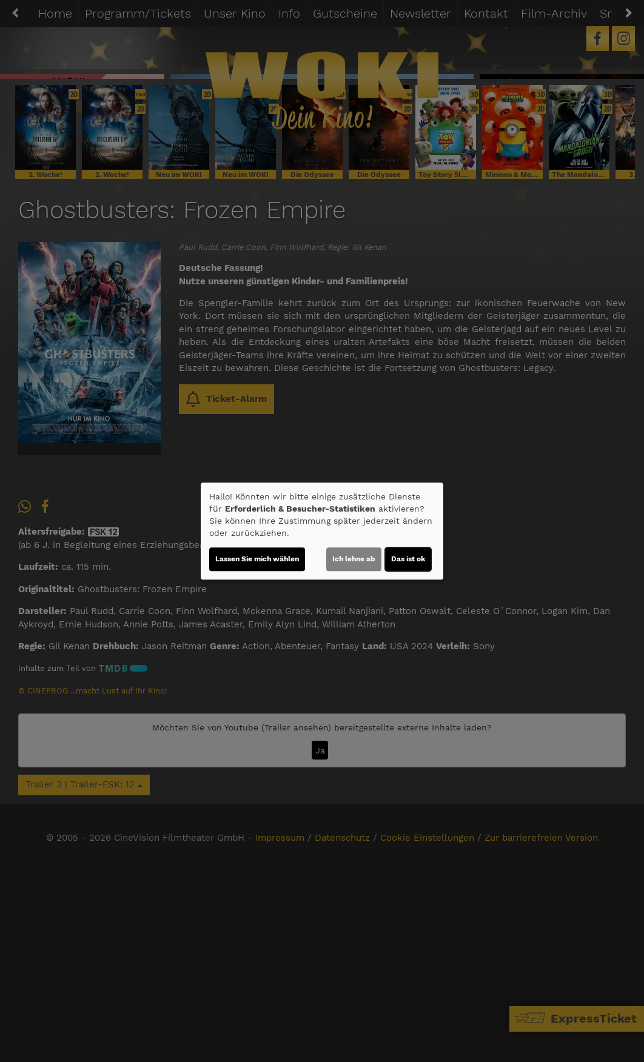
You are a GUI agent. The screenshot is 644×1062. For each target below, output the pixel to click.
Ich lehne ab (353, 559)
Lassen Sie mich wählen (257, 559)
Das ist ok (408, 559)
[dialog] (322, 531)
